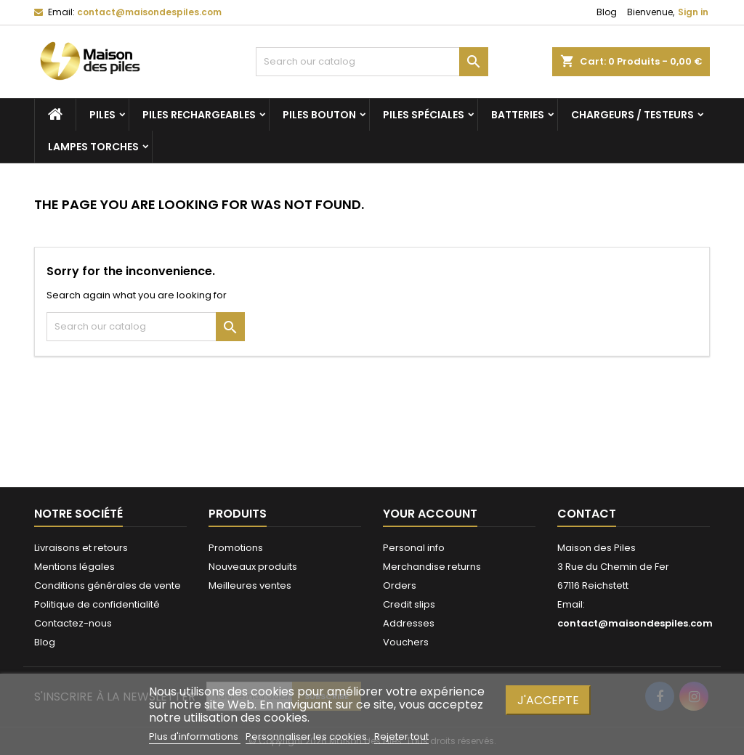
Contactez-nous (73, 623)
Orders (399, 585)
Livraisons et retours (81, 548)
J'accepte (548, 700)
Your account (430, 513)
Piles (102, 114)
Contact (586, 513)
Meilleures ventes (250, 585)
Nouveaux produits (253, 567)
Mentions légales (74, 567)
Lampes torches (93, 146)
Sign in (693, 12)
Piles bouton (319, 114)
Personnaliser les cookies (307, 736)
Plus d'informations (194, 736)
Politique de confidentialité (97, 604)
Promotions (236, 548)
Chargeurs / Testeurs (632, 114)
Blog (607, 12)
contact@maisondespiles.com (149, 12)
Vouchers (406, 642)
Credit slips (409, 604)
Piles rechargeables (199, 114)
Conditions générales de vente (107, 585)
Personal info (414, 548)
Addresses (408, 623)
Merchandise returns (432, 567)
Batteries (517, 114)
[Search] (372, 61)
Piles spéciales (423, 114)
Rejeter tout (401, 736)
